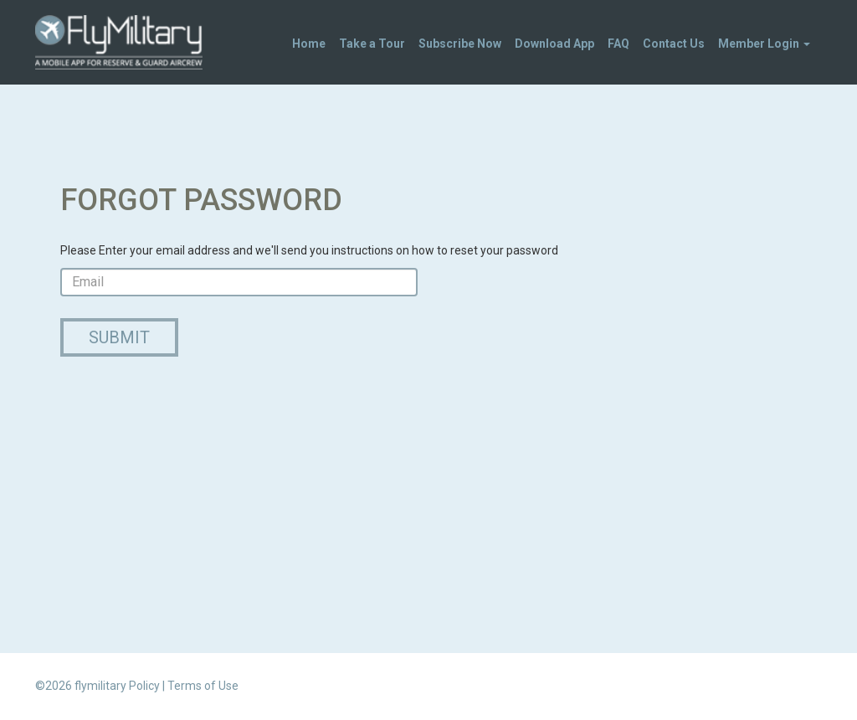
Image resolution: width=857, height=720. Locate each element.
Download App (554, 43)
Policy (144, 685)
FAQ (618, 43)
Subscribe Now (459, 43)
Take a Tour (372, 43)
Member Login (764, 43)
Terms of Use (203, 685)
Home (309, 43)
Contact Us (674, 43)
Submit (119, 337)
